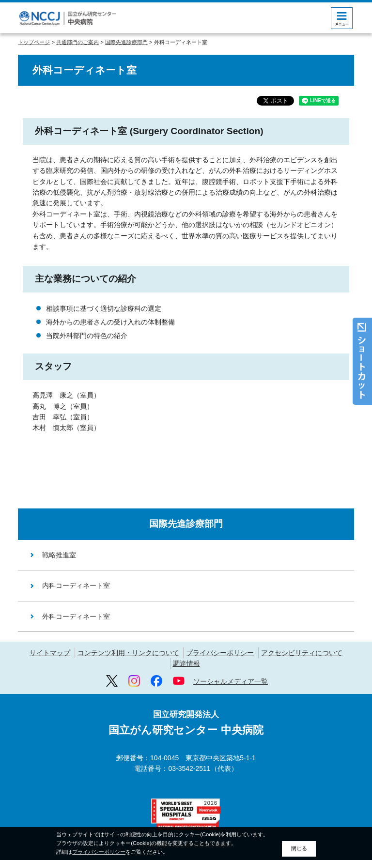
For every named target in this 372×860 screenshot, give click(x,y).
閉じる (299, 848)
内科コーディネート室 (76, 585)
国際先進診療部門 (126, 42)
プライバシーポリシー (220, 653)
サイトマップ (50, 653)
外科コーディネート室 (76, 616)
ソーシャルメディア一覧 (230, 681)
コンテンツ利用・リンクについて (128, 653)
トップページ (34, 42)
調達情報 (186, 663)
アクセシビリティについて (301, 653)
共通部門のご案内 (77, 42)
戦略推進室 (59, 555)
